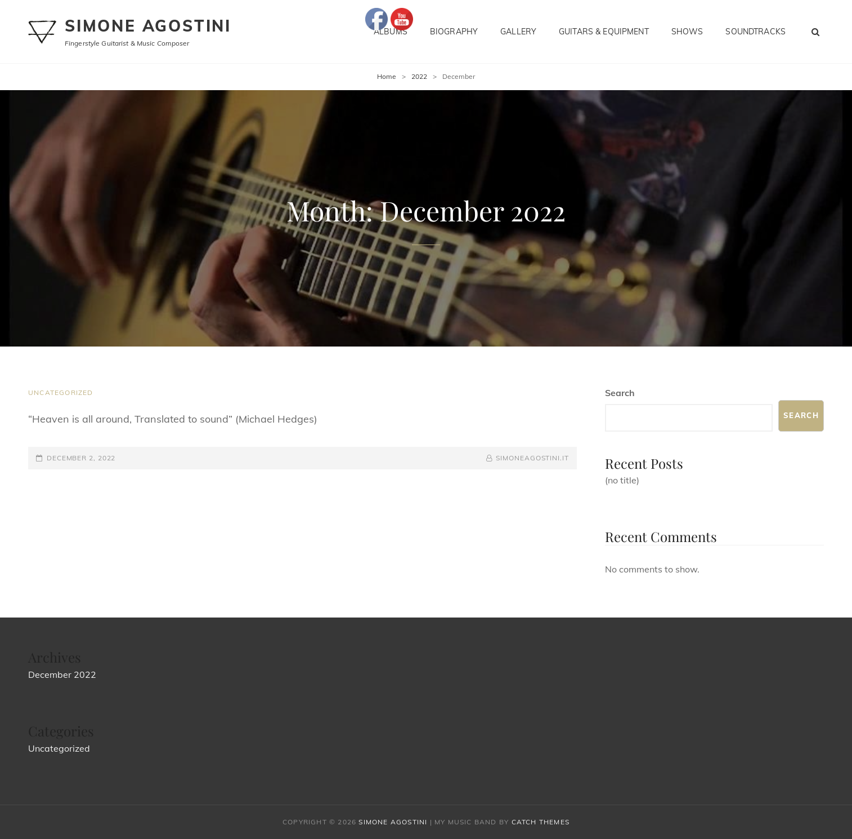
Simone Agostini (148, 25)
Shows (687, 31)
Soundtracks (755, 31)
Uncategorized (60, 392)
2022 (419, 76)
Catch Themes (541, 822)
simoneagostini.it (532, 458)
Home (386, 76)
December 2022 (62, 674)
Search (620, 392)
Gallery (518, 31)
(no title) (622, 480)
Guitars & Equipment (604, 31)
